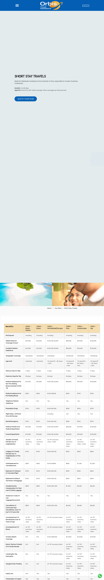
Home (49, 308)
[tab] (52, 320)
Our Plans (58, 308)
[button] (17, 5)
